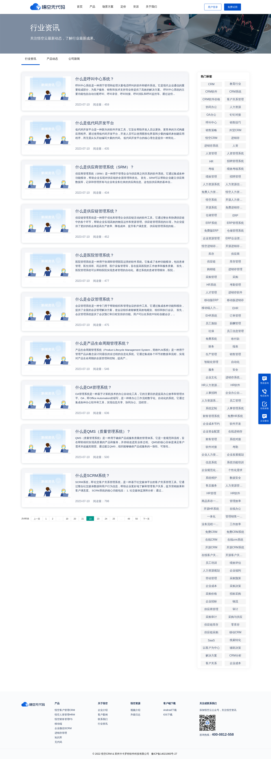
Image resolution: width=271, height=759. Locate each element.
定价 (123, 6)
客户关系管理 (235, 99)
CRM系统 (235, 91)
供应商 (235, 253)
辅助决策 (235, 647)
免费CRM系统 (235, 531)
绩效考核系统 (235, 168)
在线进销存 (235, 431)
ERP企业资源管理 (236, 238)
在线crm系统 (235, 539)
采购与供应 (235, 616)
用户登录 (213, 7)
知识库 (58, 737)
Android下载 (170, 710)
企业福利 (235, 570)
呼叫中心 (211, 122)
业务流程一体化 (211, 524)
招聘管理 (235, 176)
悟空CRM (211, 137)
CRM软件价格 (211, 99)
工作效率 (235, 524)
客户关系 (211, 663)
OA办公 (211, 114)
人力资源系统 (211, 184)
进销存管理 (235, 269)
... (59, 519)
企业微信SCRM (63, 728)
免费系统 (211, 338)
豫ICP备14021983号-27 (164, 753)
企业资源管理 (211, 238)
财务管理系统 (211, 416)
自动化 (235, 361)
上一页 (37, 519)
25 (114, 519)
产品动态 (52, 58)
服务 (211, 369)
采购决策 (235, 585)
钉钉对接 (235, 114)
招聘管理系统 (235, 161)
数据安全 (235, 477)
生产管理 (211, 354)
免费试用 (232, 7)
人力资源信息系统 (236, 184)
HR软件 (235, 385)
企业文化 (211, 377)
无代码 (58, 742)
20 (75, 519)
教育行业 (235, 83)
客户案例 (103, 714)
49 (129, 519)
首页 (80, 6)
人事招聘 (211, 392)
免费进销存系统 (235, 207)
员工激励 (211, 323)
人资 (235, 145)
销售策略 (211, 130)
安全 (235, 369)
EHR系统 (211, 315)
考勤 (235, 446)
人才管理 (211, 292)
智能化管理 (211, 361)
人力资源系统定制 (212, 400)
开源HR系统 (211, 508)
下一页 (146, 519)
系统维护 (211, 477)
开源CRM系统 (235, 547)
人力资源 (235, 107)
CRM (211, 84)
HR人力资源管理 (212, 385)
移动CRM (235, 632)
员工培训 (211, 562)
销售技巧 (235, 122)
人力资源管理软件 (236, 485)
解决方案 (211, 655)
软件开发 (235, 423)
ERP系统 (211, 222)
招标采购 (235, 593)
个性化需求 (235, 470)
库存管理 (235, 261)
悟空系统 (211, 199)
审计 (235, 609)
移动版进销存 (235, 300)
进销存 (235, 137)
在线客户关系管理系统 (212, 555)
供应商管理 (211, 609)
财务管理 (211, 439)
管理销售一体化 (235, 516)
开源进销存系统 (235, 246)
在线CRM (211, 539)
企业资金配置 (211, 431)
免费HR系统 (235, 416)
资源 (136, 6)
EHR (235, 308)
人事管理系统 (235, 408)
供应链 (211, 261)
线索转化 (235, 640)
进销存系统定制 (235, 377)
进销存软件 (235, 292)
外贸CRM (235, 130)
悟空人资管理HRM (65, 714)
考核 (211, 168)
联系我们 (103, 719)
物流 (235, 601)
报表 (235, 346)
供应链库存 (211, 624)
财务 (211, 346)
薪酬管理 (235, 323)
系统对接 (235, 439)
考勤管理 (235, 284)
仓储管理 (211, 215)
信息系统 (211, 462)
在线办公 (235, 508)
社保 (211, 331)
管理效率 (235, 501)
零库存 (235, 624)
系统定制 (211, 408)
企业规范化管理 (211, 470)
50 (136, 519)
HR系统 (211, 284)
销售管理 (235, 354)
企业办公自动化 (235, 392)
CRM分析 (235, 655)
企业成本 (211, 585)
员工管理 (235, 400)
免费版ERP (211, 230)
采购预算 (235, 578)
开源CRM (211, 547)
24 (106, 519)
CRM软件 (211, 91)
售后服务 (211, 485)
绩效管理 (211, 176)
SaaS (211, 640)
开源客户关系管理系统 (236, 555)
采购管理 (211, 276)
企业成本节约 (211, 423)
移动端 (58, 723)
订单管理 (235, 315)
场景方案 (107, 6)
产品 (92, 6)
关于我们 (151, 6)
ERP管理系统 (235, 222)
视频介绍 (135, 710)
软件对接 (211, 446)
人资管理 (211, 153)
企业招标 (211, 601)
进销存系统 (211, 145)
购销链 (211, 269)
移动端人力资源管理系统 (212, 307)
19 (67, 519)
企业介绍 (103, 710)
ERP (235, 215)
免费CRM (211, 531)
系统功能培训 (235, 462)
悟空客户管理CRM (65, 710)
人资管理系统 (235, 153)
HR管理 (211, 493)
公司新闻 (74, 58)
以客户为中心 (211, 647)
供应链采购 (211, 632)
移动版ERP (211, 300)
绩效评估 (235, 562)
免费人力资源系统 (212, 191)
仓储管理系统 (235, 230)
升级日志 (135, 714)
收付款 (235, 338)
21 (82, 519)
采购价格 (211, 593)
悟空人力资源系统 (236, 191)
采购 (235, 276)
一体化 (211, 516)
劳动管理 (211, 578)
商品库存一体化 (211, 501)
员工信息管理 (235, 331)
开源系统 (211, 207)
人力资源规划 (211, 570)
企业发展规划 (235, 454)
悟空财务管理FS (64, 719)
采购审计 (211, 616)
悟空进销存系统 (211, 246)
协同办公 (211, 107)
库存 (211, 253)
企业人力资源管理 (212, 454)
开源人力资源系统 (236, 199)
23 (98, 519)
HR (211, 161)
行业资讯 (30, 58)
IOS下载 (167, 714)
